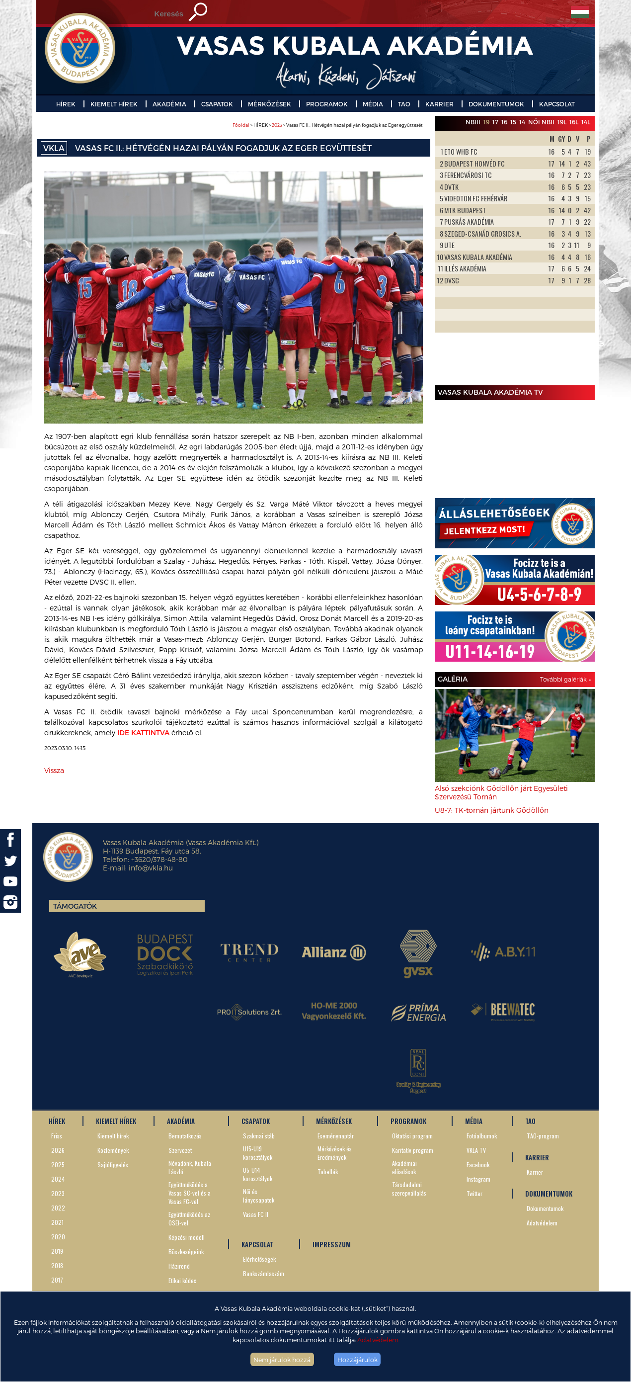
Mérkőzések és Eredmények (334, 1152)
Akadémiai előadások (404, 1167)
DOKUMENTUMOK (496, 103)
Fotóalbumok (482, 1135)
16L (573, 121)
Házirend (179, 1266)
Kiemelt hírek (113, 1135)
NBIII (473, 121)
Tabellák (327, 1171)
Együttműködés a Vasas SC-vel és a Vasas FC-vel (189, 1193)
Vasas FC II (255, 1214)
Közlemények (113, 1150)
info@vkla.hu (151, 868)
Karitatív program (412, 1150)
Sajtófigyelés (112, 1164)
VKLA (54, 148)
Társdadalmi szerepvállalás (409, 1188)
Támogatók (75, 906)
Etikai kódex (182, 1280)
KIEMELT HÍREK (114, 103)
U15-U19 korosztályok (257, 1152)
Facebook (478, 1164)
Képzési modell (186, 1237)
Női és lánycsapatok (258, 1195)
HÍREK (66, 103)
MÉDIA (373, 103)
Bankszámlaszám (263, 1273)
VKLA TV (476, 1150)
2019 (57, 1251)
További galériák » (565, 679)
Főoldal (241, 125)
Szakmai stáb (259, 1135)
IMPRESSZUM (332, 1244)
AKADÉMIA (169, 103)
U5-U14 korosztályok (257, 1174)
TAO (404, 103)
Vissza (54, 770)
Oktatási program (412, 1135)
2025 (58, 1164)
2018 (57, 1265)
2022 (58, 1208)
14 (522, 121)
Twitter (474, 1193)
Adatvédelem (377, 1339)
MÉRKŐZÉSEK (269, 103)
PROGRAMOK (327, 103)
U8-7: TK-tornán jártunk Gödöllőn (492, 810)
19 (486, 121)
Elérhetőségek (259, 1259)
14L (585, 121)
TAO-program (543, 1135)
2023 (277, 125)
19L (561, 121)
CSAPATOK (217, 103)
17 (495, 121)
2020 (58, 1236)
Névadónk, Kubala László (189, 1167)
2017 (57, 1280)
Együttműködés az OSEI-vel (189, 1218)
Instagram (478, 1179)
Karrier (535, 1172)
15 (513, 121)
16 (504, 121)
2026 (58, 1150)
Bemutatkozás (185, 1135)
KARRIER (439, 103)
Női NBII (541, 121)
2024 (58, 1179)
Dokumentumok (545, 1208)
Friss (56, 1135)
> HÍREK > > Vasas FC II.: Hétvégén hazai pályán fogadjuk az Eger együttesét (328, 125)
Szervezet (180, 1150)
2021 (57, 1222)
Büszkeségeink (186, 1251)
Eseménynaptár (335, 1135)
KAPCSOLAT (557, 103)
